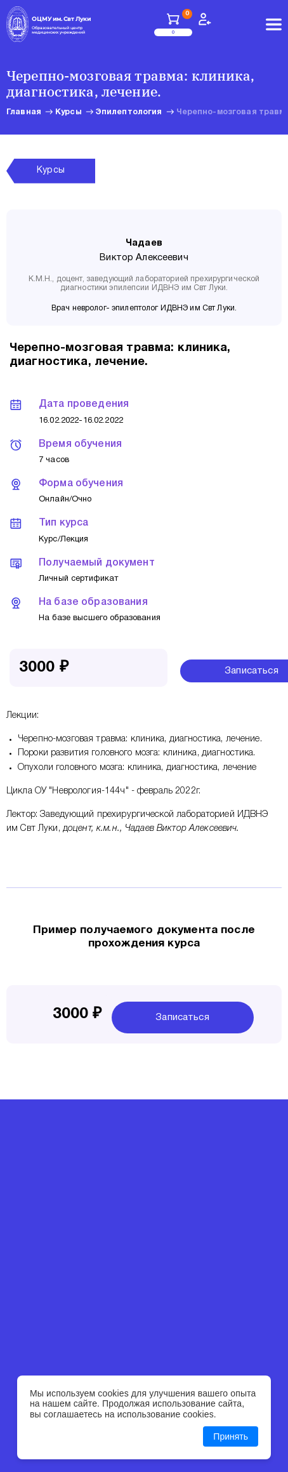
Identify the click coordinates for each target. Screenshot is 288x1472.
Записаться (182, 1017)
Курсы (68, 112)
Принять (230, 1436)
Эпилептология (129, 112)
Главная (23, 112)
